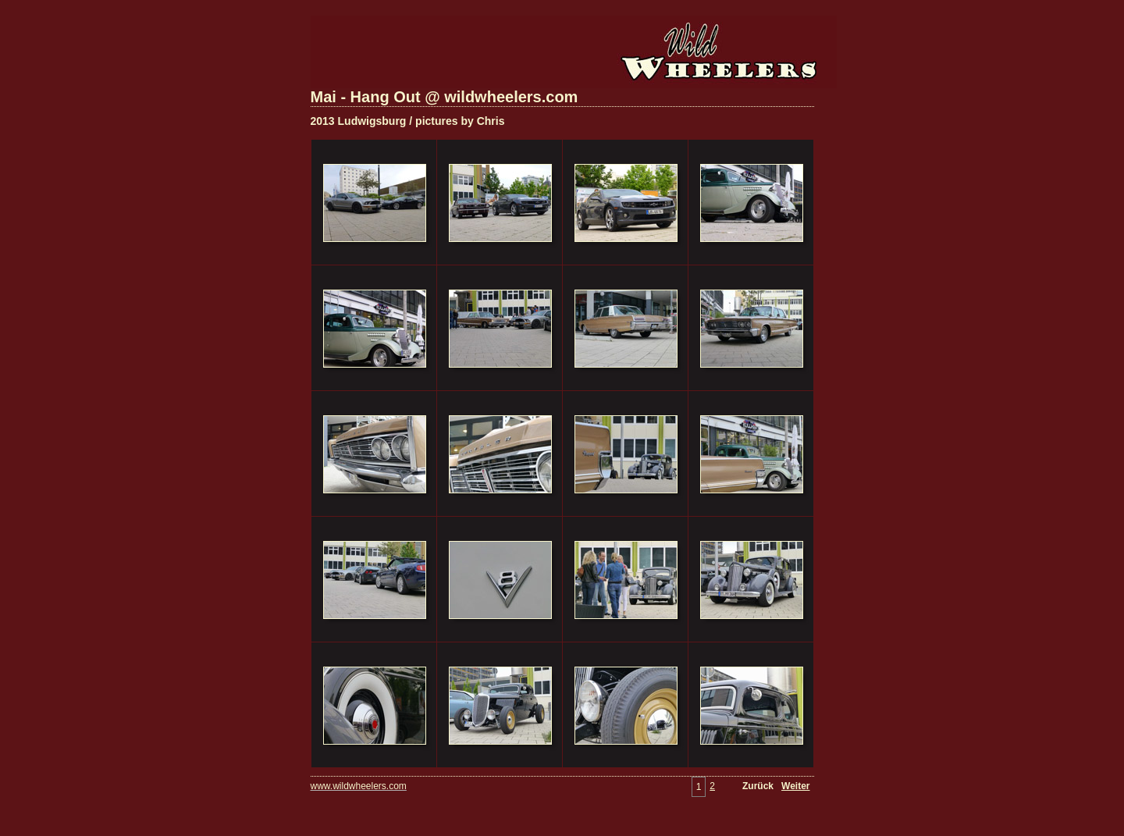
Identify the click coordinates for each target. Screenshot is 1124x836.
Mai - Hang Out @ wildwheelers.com (444, 96)
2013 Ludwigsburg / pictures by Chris (408, 121)
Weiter (795, 786)
